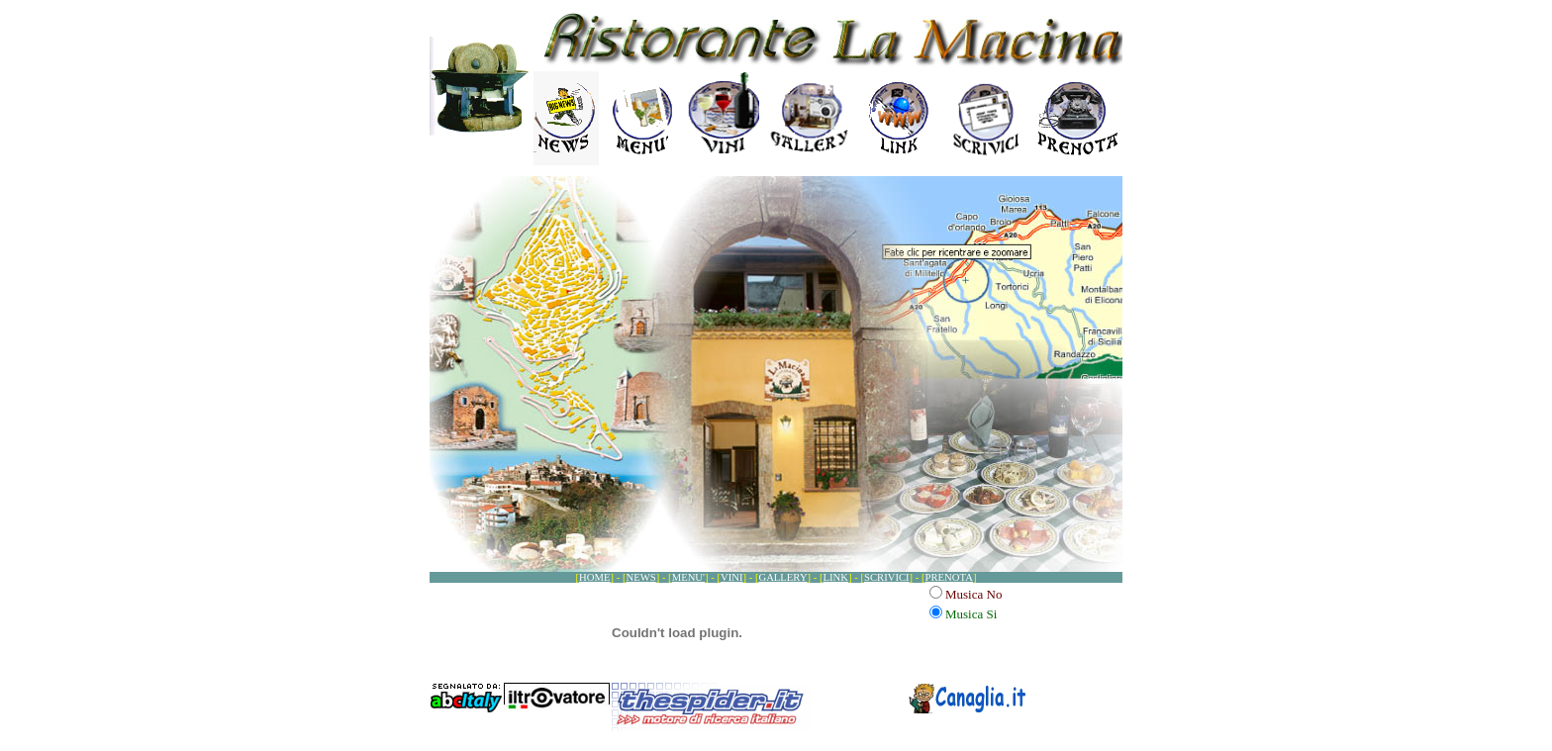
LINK (836, 577)
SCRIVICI (887, 577)
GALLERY (782, 577)
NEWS (640, 577)
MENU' (688, 577)
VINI (732, 577)
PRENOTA (949, 577)
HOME (594, 577)
